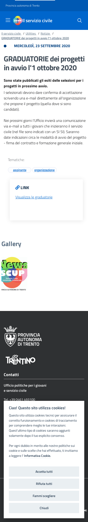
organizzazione (44, 169)
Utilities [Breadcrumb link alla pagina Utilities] (31, 33)
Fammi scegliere (44, 496)
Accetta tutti (44, 471)
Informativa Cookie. (37, 455)
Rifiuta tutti (44, 483)
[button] (79, 20)
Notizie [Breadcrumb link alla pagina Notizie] (46, 33)
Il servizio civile (37, 20)
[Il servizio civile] (17, 20)
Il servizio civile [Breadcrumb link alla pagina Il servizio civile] (11, 33)
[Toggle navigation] (8, 20)
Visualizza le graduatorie (34, 197)
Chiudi (44, 508)
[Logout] (85, 510)
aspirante (19, 169)
